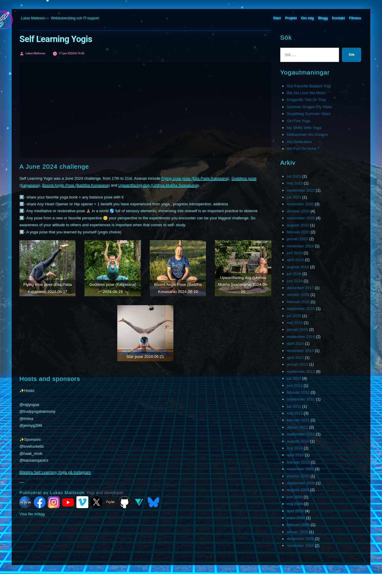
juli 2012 (294, 378)
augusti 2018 (298, 267)
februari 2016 (298, 302)
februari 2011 (298, 420)
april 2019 (295, 259)
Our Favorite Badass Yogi (309, 86)
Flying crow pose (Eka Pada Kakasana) (195, 178)
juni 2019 (295, 253)
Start (277, 18)
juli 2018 (294, 274)
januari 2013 (297, 364)
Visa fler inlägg (32, 514)
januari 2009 (297, 532)
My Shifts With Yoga (304, 127)
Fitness (355, 18)
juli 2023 (294, 176)
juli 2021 (294, 197)
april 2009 (295, 511)
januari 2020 (297, 239)
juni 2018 (295, 281)
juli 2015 (294, 316)
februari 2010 (298, 462)
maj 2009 (295, 504)
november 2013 (300, 350)
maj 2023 (295, 183)
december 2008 (300, 538)
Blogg (323, 18)
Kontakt (338, 18)
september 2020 (301, 218)
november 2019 (300, 246)
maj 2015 (295, 322)
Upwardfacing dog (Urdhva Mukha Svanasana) (158, 185)
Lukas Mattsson (33, 18)
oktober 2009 (298, 476)
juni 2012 (295, 385)
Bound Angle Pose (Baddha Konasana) (76, 185)
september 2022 (301, 190)
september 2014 (301, 336)
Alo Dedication (299, 141)
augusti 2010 (298, 441)
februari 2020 (298, 232)
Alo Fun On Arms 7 (303, 148)
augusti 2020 (298, 225)
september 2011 (301, 399)
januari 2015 (297, 329)
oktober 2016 (298, 294)
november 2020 (300, 204)
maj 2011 (295, 413)
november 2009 (300, 469)
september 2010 (301, 434)
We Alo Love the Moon (306, 93)
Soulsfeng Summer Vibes (308, 113)
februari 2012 (298, 392)
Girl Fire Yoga (298, 121)
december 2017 (300, 288)
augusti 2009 (298, 490)
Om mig (307, 18)
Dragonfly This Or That (306, 99)
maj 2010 (295, 448)
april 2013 (295, 357)
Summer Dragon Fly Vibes (309, 107)
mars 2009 (296, 518)
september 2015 (301, 308)
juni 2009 (295, 497)
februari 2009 (298, 524)
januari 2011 (297, 427)
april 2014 (295, 343)
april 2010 (295, 455)
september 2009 (301, 483)
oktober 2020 (298, 211)
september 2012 (301, 371)
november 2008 (300, 545)
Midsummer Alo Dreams (307, 134)
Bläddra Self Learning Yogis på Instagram (55, 472)
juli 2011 (294, 406)
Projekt (291, 18)
